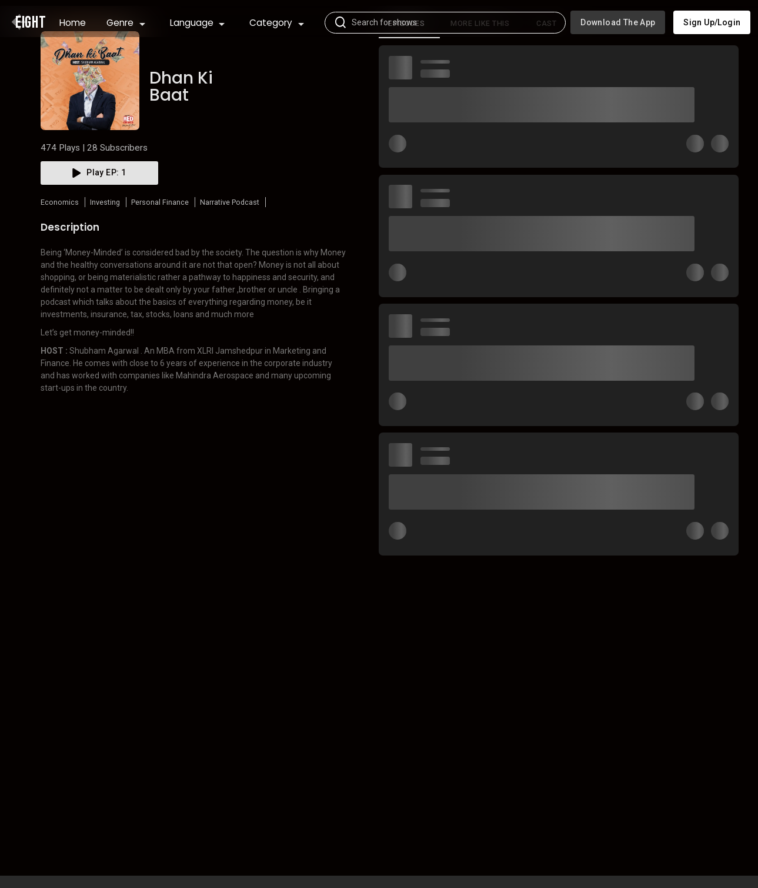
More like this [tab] (480, 63)
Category (276, 17)
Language (197, 17)
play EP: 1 (99, 212)
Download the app (617, 16)
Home (72, 17)
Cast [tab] (546, 63)
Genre (125, 17)
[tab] (409, 63)
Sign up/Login (711, 16)
